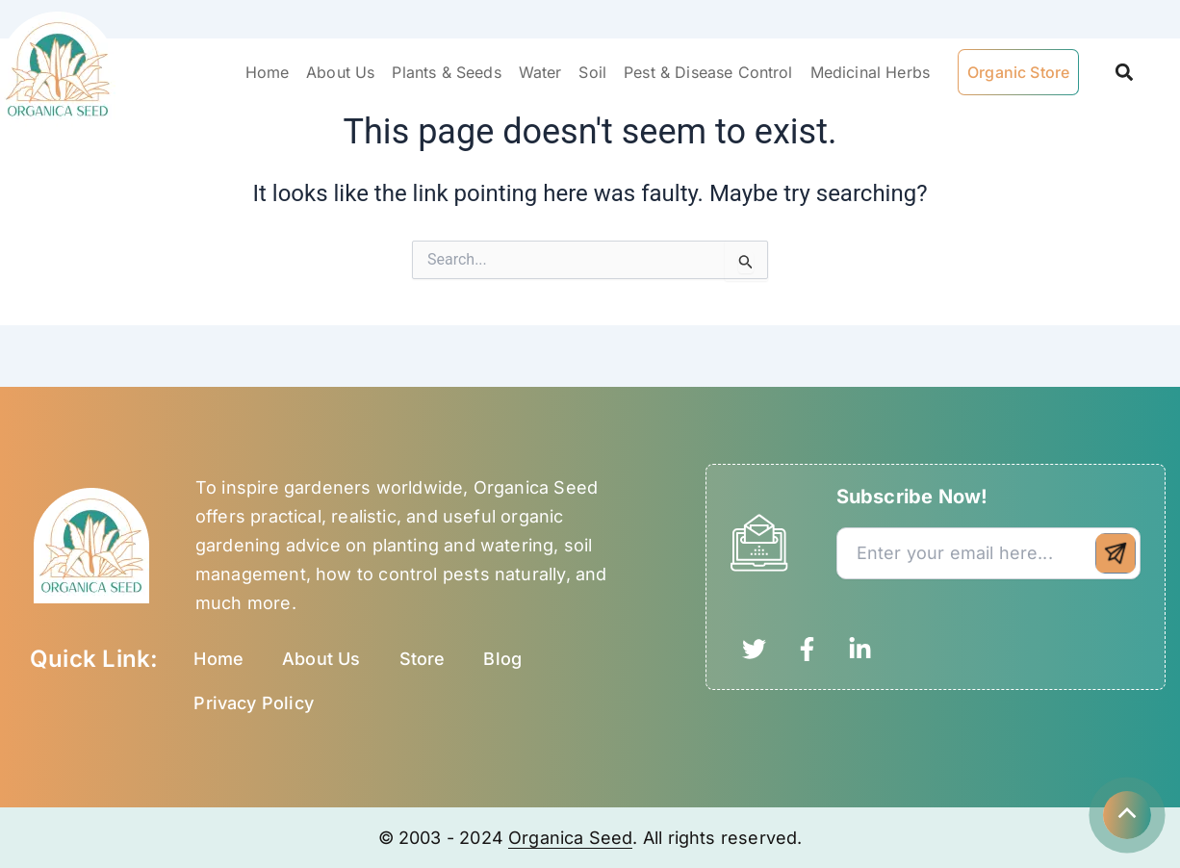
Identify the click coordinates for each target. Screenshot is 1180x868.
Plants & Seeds (446, 72)
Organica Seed (570, 838)
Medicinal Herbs (870, 72)
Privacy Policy (253, 703)
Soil (592, 72)
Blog (502, 659)
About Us (340, 72)
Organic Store (1018, 72)
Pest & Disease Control (708, 72)
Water (540, 72)
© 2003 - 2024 (443, 838)
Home (267, 72)
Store (422, 659)
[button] (1124, 73)
